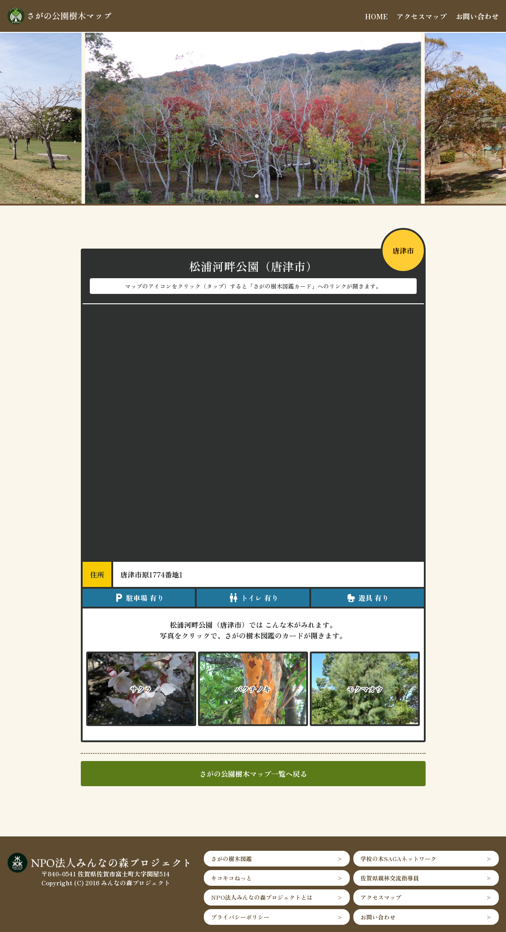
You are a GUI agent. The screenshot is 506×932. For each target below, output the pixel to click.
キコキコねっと (231, 878)
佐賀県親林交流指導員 (390, 878)
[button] (242, 196)
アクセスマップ (421, 16)
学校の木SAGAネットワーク (398, 858)
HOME (376, 16)
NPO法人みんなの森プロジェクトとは (261, 897)
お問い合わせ (477, 16)
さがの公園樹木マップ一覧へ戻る (253, 773)
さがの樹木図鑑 (231, 858)
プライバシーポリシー (240, 917)
